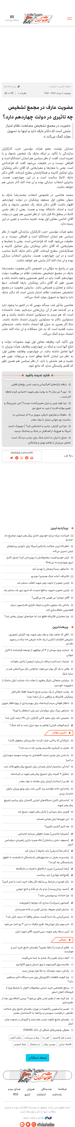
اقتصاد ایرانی (65, 1044)
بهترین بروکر (49, 1044)
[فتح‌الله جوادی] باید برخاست (53, 875)
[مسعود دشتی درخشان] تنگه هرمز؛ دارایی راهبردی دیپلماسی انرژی (39, 842)
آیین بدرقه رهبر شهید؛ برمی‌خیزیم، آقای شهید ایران (42, 931)
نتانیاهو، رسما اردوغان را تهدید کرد (50, 569)
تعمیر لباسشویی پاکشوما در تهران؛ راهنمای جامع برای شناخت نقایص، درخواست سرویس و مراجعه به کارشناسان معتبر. (38, 1011)
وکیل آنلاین (15, 1038)
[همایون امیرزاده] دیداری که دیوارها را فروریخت (44, 903)
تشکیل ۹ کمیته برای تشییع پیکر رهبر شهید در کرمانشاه (40, 774)
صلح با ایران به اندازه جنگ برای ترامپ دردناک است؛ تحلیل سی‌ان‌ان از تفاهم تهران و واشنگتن (41, 440)
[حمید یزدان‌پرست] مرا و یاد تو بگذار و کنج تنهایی (42, 889)
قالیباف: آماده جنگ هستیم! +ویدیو (50, 576)
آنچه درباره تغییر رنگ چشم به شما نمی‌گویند (45, 958)
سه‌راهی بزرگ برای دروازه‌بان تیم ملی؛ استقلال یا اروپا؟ (41, 710)
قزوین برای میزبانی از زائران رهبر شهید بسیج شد (43, 811)
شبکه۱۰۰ (62, 1089)
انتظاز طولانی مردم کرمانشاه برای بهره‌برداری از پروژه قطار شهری (35, 703)
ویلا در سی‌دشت (31, 1038)
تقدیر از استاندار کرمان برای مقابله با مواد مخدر (44, 781)
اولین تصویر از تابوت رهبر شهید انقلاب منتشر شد (43, 583)
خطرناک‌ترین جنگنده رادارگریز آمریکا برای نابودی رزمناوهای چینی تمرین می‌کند (40, 548)
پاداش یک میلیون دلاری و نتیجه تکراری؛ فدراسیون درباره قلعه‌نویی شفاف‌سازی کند (41, 607)
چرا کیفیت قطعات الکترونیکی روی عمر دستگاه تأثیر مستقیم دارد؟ (40, 979)
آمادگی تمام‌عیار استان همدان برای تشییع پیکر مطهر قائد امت (36, 766)
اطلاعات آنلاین (38, 18)
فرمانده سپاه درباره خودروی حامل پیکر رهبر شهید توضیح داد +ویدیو (38, 537)
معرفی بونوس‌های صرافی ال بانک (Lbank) (46, 1030)
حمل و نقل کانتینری (62, 1038)
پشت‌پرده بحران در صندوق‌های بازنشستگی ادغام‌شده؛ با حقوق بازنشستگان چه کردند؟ (38, 859)
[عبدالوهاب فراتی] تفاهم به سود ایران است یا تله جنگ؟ (39, 725)
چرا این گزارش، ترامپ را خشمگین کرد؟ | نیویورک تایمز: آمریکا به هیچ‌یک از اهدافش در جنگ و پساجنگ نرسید (39, 428)
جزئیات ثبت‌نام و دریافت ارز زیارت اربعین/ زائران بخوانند (39, 661)
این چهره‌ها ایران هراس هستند (52, 819)
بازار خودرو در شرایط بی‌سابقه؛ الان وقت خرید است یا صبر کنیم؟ (35, 881)
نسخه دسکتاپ (37, 1057)
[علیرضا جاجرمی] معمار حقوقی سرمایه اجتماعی (43, 834)
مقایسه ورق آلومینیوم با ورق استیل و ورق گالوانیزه (42, 964)
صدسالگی (46, 1089)
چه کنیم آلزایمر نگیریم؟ (56, 826)
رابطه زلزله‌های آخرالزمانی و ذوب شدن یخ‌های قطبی (39, 384)
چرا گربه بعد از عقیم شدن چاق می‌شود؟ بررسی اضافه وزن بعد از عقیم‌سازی (37, 1000)
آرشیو (27, 1094)
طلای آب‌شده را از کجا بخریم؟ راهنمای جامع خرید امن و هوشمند (42, 949)
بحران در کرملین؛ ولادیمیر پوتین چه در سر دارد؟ (44, 748)
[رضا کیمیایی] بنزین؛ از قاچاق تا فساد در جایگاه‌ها (42, 868)
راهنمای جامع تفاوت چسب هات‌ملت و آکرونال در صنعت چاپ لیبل (39, 1021)
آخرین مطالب (59, 733)
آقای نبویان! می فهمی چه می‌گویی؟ (50, 597)
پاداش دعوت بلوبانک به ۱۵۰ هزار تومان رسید (45, 971)
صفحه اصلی (65, 86)
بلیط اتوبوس (20, 1044)
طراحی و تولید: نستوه (37, 1118)
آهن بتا (46, 1038)
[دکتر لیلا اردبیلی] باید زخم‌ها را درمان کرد (47, 851)
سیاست (52, 86)
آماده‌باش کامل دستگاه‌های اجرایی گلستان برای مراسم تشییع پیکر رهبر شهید (38, 802)
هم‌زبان (31, 1089)
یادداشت (57, 1094)
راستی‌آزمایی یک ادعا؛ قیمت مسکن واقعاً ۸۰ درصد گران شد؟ (37, 917)
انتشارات (41, 1094)
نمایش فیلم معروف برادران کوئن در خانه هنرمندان (42, 909)
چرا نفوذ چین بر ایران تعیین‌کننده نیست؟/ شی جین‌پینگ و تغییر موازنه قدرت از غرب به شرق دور (37, 405)
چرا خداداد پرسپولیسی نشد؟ (53, 895)
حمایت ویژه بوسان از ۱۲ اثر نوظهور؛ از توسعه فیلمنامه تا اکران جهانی (39, 652)
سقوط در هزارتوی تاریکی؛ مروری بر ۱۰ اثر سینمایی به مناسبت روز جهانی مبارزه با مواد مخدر (42, 417)
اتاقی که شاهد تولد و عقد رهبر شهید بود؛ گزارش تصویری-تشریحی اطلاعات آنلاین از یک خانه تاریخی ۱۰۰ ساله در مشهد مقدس (40, 639)
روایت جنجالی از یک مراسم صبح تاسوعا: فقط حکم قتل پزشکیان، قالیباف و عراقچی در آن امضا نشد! (42, 694)
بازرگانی (62, 940)
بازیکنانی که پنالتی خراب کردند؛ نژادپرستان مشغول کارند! (38, 740)
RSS (15, 1094)
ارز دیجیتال (35, 1044)
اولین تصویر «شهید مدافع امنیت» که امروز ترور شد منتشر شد (36, 590)
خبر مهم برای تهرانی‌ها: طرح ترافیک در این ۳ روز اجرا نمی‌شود (36, 924)
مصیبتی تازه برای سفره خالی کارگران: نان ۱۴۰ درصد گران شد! (37, 718)
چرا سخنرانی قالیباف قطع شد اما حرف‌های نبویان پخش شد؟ (36, 616)
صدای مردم (14, 1089)
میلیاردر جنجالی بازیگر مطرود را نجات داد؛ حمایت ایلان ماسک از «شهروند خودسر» (37, 683)
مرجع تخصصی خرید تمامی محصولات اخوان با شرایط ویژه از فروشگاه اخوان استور (39, 990)
